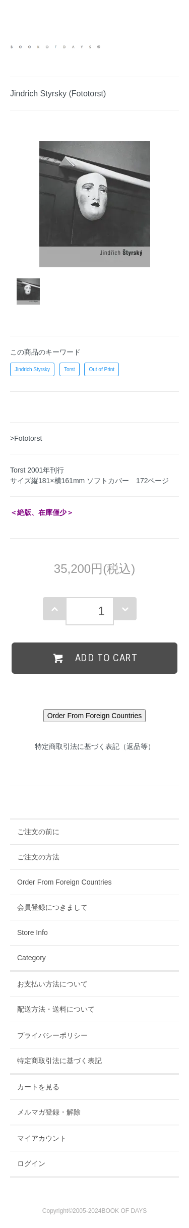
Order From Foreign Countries (64, 882)
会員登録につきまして (52, 907)
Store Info (32, 932)
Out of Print (101, 369)
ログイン (31, 1163)
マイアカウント (42, 1138)
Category (31, 958)
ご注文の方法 (38, 857)
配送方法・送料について (56, 1009)
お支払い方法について (52, 984)
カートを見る (38, 1087)
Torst (69, 369)
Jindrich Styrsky (32, 369)
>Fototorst (26, 438)
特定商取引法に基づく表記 (59, 1061)
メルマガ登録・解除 (49, 1112)
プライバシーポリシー (52, 1035)
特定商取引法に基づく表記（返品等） (95, 746)
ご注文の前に (38, 832)
